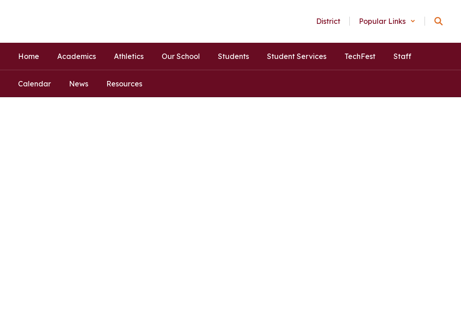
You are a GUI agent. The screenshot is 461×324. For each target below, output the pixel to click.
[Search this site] (438, 21)
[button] (387, 21)
